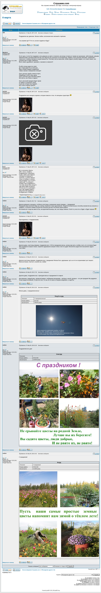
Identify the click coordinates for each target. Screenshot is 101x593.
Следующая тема (94, 27)
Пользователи (64, 12)
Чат (64, 9)
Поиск (56, 12)
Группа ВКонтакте (71, 9)
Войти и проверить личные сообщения (63, 14)
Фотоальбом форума (56, 9)
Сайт (47, 9)
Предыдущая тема (82, 27)
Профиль (47, 14)
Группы (73, 12)
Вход (77, 14)
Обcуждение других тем (48, 23)
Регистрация (81, 12)
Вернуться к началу (8, 45)
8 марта (6, 17)
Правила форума (42, 12)
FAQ (51, 12)
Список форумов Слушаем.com (31, 23)
